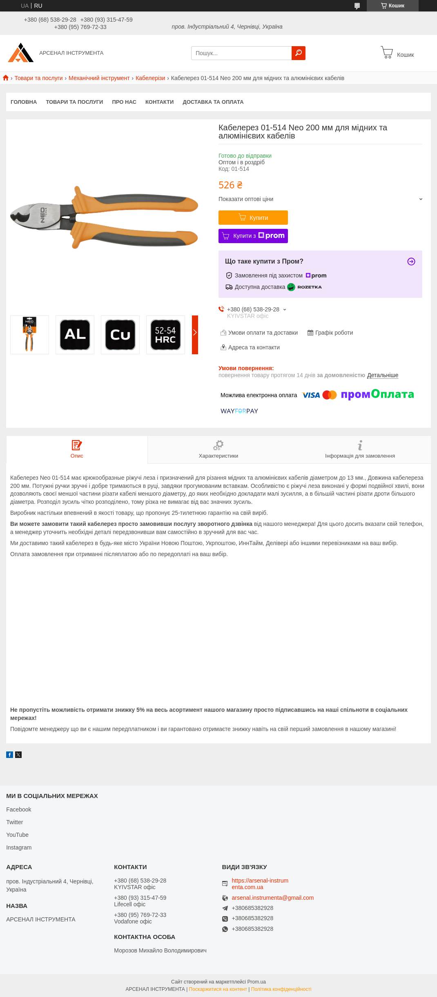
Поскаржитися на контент (218, 989)
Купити (259, 218)
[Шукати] (298, 53)
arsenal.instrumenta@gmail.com (273, 898)
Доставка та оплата (213, 102)
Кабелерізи (150, 78)
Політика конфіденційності (281, 989)
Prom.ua (256, 982)
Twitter (14, 822)
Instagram (18, 847)
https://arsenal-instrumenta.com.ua (260, 883)
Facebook (18, 809)
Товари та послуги (38, 78)
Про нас (124, 102)
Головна (24, 102)
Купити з (258, 235)
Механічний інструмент (99, 78)
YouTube (17, 835)
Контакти (159, 102)
